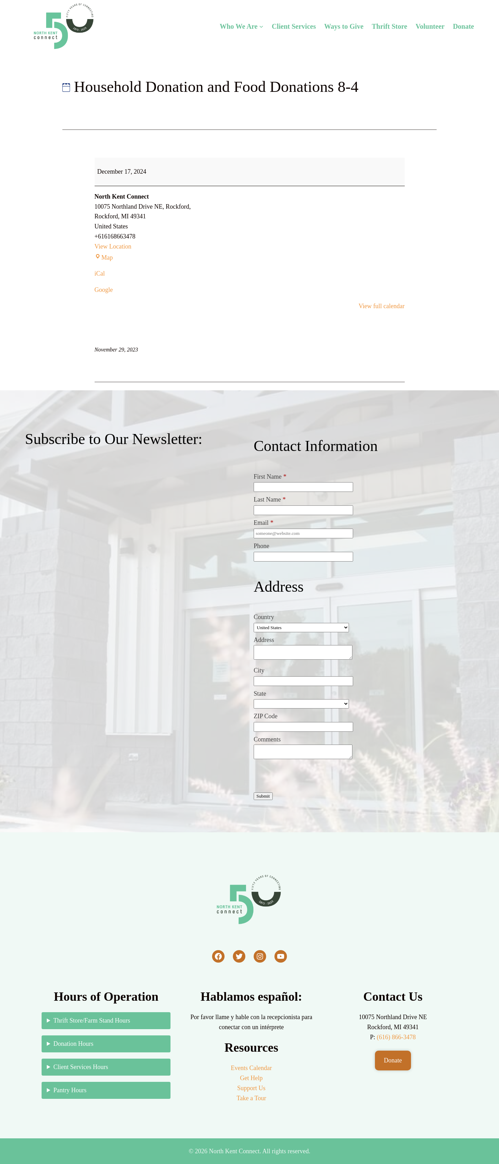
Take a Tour (251, 1098)
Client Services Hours (80, 1066)
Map (104, 257)
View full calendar (382, 306)
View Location (113, 246)
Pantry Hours (70, 1090)
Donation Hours (73, 1043)
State (260, 693)
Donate (393, 1060)
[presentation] (306, 777)
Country (264, 617)
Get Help (251, 1078)
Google (104, 289)
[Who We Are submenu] (261, 26)
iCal (100, 273)
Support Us (251, 1088)
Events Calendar (251, 1068)
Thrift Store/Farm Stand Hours (91, 1020)
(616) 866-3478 (396, 1037)
